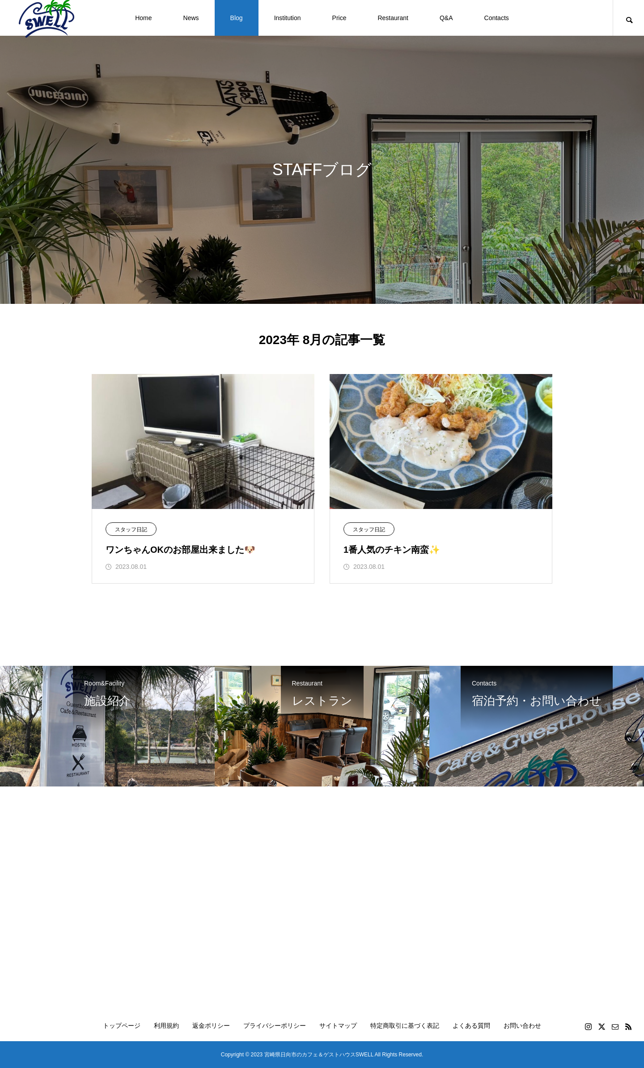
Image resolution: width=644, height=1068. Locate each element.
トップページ (121, 1025)
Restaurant (392, 17)
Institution (287, 17)
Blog (236, 17)
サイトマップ (338, 1025)
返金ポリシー (211, 1025)
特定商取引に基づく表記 (404, 1025)
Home (143, 17)
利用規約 (166, 1025)
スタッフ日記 (131, 529)
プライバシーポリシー (274, 1025)
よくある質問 (471, 1025)
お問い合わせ (522, 1025)
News (191, 17)
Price (339, 17)
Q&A (446, 17)
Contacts (496, 17)
